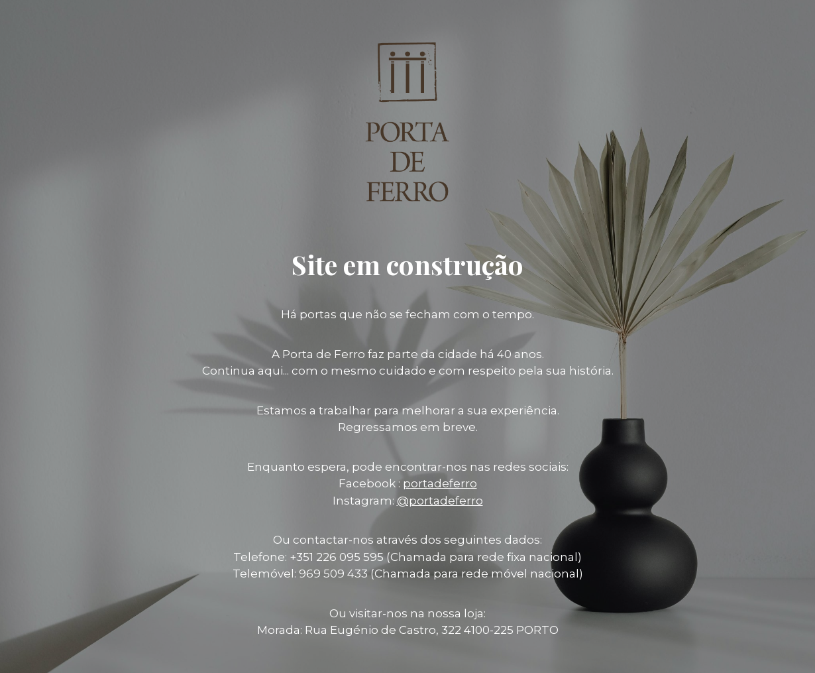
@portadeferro (440, 500)
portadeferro (440, 483)
